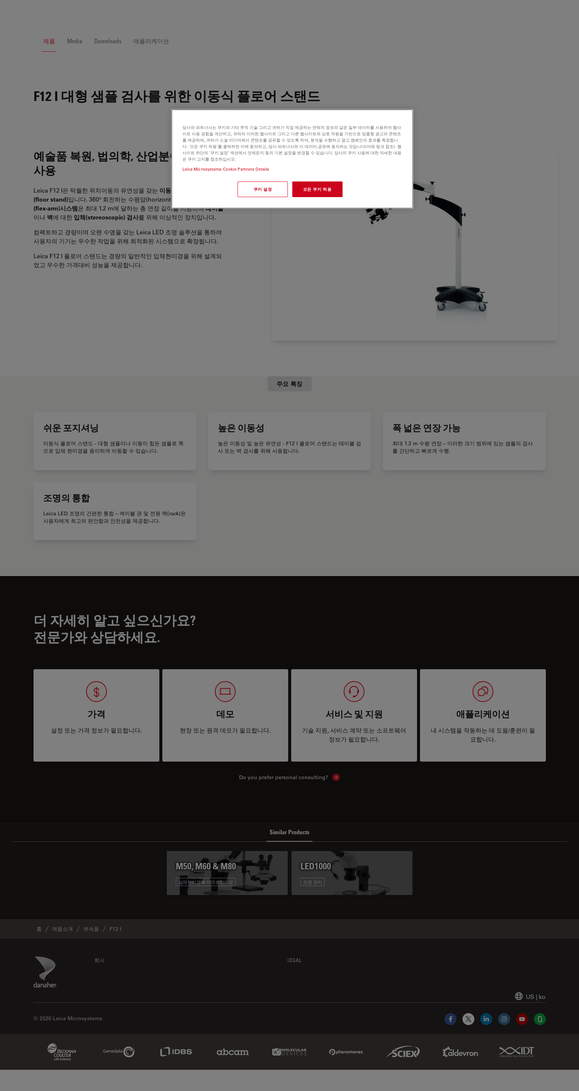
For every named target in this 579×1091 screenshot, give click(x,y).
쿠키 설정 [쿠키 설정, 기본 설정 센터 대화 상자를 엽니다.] (263, 189)
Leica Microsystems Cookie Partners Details (226, 169)
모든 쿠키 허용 (317, 189)
